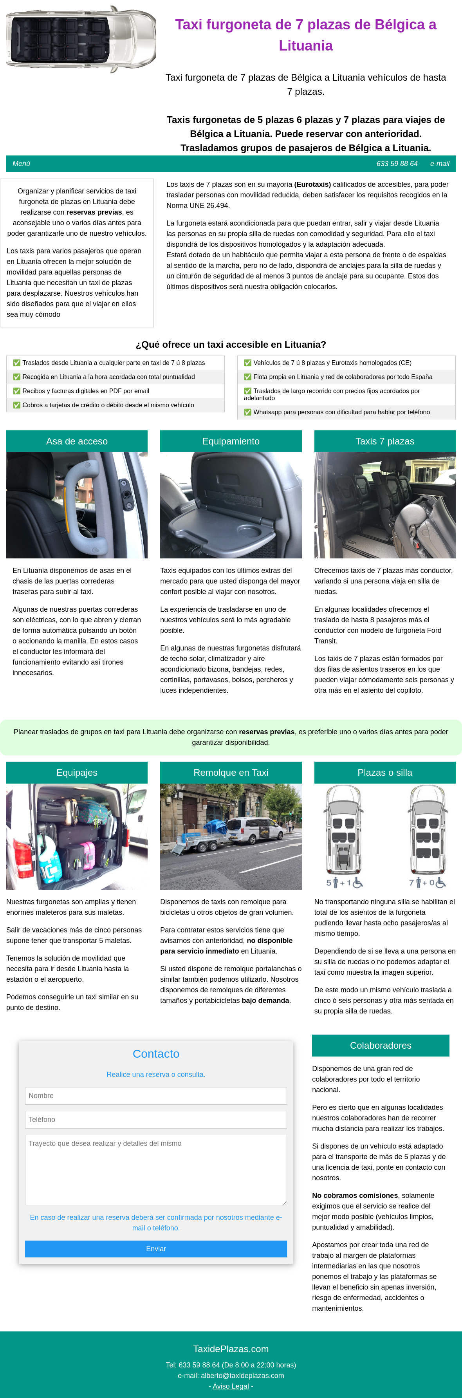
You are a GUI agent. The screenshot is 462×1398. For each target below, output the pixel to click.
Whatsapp (267, 412)
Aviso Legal (231, 1386)
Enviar (156, 1249)
